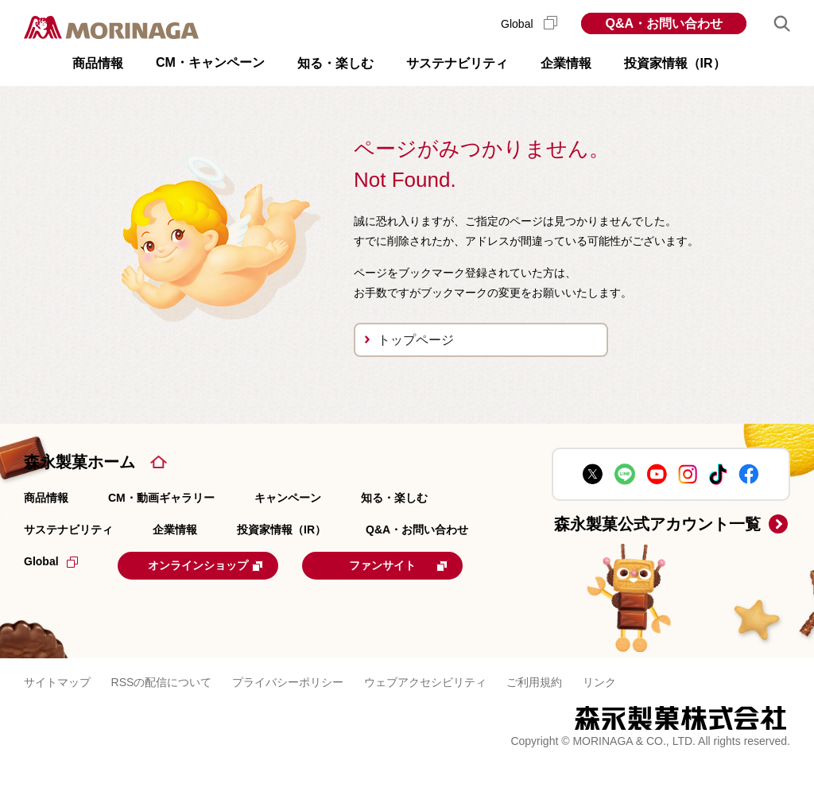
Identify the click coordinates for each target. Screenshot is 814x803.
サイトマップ (57, 719)
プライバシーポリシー (287, 719)
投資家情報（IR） (281, 529)
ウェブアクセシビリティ (425, 719)
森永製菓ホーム (79, 462)
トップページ (416, 340)
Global (529, 23)
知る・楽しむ (394, 497)
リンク (599, 719)
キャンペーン (287, 497)
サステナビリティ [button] (457, 63)
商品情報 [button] (97, 63)
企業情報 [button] (566, 63)
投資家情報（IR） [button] (675, 63)
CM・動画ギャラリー (161, 497)
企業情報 (175, 529)
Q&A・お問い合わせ (664, 23)
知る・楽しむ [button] (335, 63)
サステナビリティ (68, 529)
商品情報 (46, 497)
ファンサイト (131, 603)
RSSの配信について (161, 719)
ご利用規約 (534, 719)
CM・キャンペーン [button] (210, 62)
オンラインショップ (216, 564)
